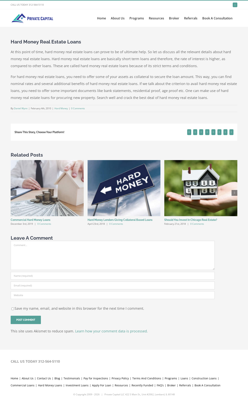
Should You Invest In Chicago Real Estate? (190, 219)
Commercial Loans (22, 364)
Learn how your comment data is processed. (111, 331)
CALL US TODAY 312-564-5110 (27, 4)
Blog (57, 357)
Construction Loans (204, 357)
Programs (171, 357)
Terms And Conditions (146, 357)
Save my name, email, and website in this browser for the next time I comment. (79, 308)
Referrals (185, 364)
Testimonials (72, 357)
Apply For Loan (101, 364)
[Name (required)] (113, 276)
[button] (13, 193)
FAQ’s (160, 364)
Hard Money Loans (50, 364)
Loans (184, 357)
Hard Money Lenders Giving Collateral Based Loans (120, 219)
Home (14, 357)
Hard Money (61, 108)
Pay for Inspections (96, 357)
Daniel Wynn (21, 108)
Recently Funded (142, 364)
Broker (171, 364)
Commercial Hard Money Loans (30, 219)
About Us (28, 357)
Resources (121, 364)
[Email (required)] (113, 285)
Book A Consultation (207, 364)
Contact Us (44, 357)
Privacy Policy (120, 357)
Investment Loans (77, 364)
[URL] (113, 295)
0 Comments (78, 108)
